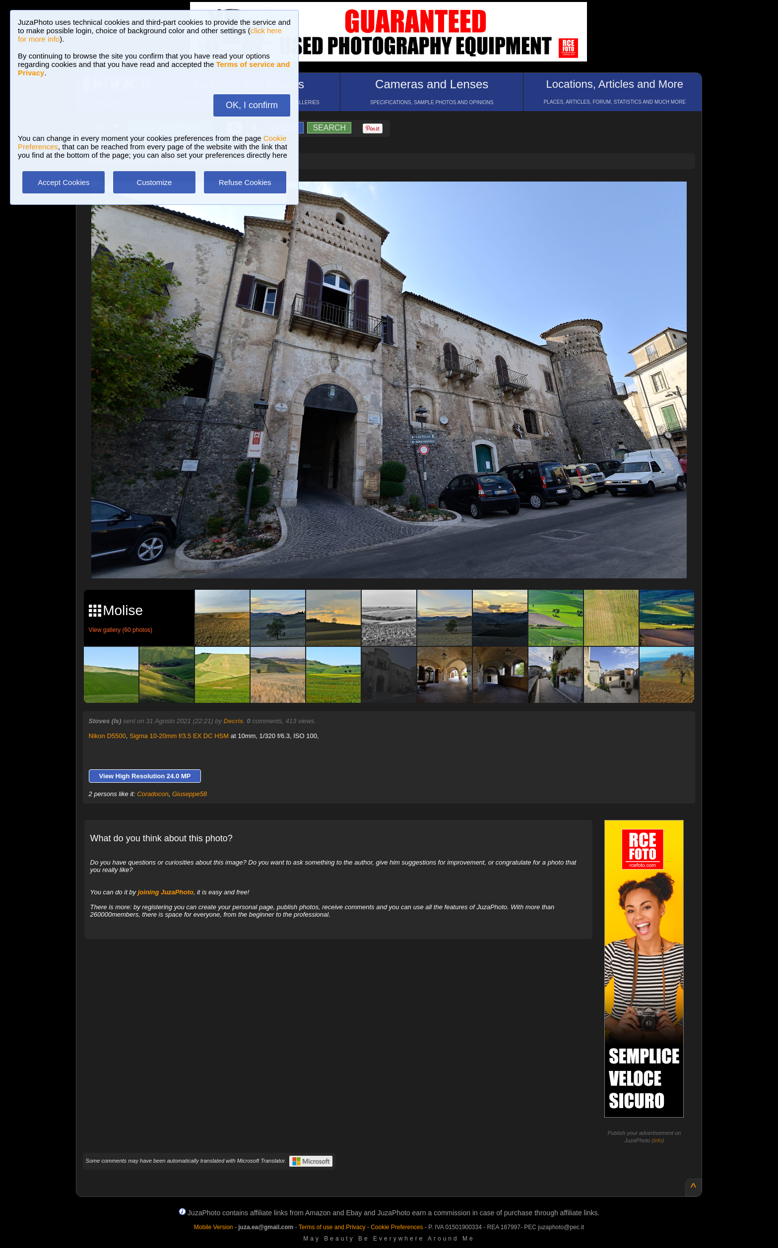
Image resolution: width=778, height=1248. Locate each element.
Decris (234, 721)
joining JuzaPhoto (166, 892)
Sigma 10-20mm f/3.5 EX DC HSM (179, 736)
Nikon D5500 (107, 736)
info (657, 1140)
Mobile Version (213, 1227)
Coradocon (153, 794)
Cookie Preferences (397, 1227)
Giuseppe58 (189, 794)
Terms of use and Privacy (332, 1227)
